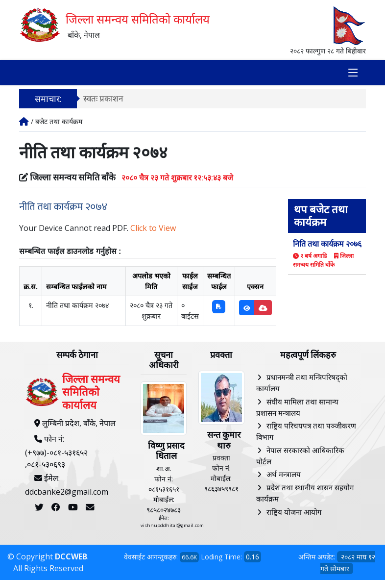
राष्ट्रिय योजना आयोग (293, 512)
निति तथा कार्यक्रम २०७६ (327, 243)
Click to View (153, 228)
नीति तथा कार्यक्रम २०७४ (63, 206)
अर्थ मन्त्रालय (283, 474)
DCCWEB (71, 556)
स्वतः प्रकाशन (103, 98)
